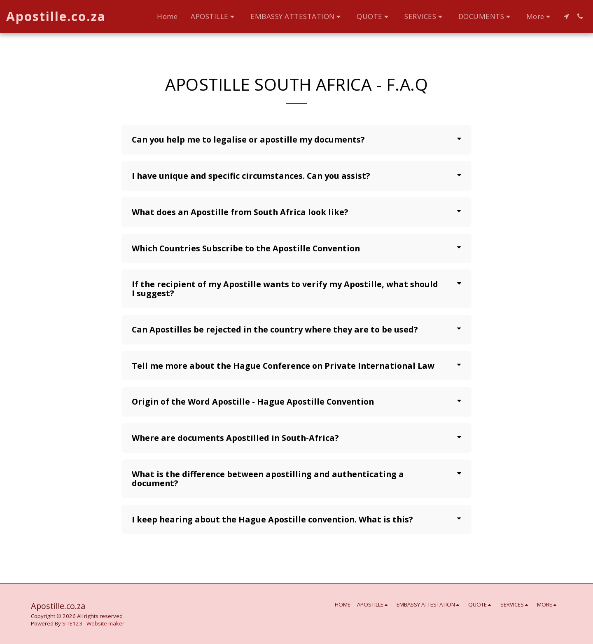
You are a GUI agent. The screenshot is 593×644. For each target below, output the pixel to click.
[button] (213, 16)
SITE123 (72, 623)
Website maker (105, 623)
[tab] (296, 139)
